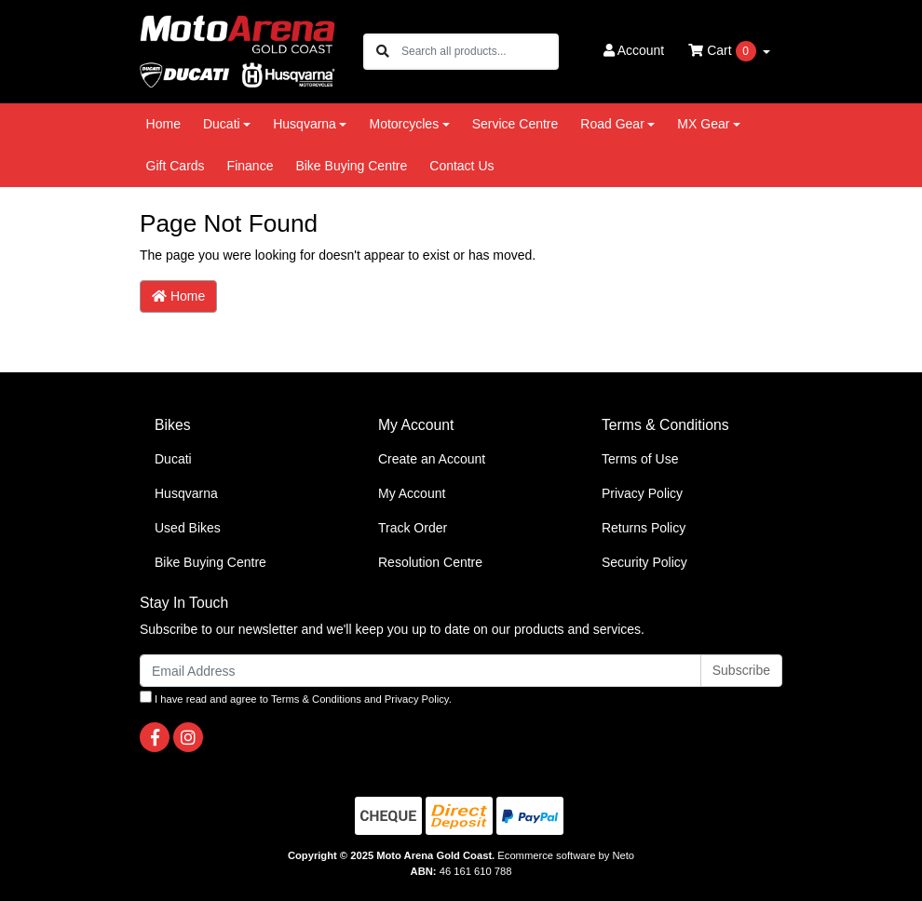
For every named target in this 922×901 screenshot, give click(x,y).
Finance (250, 165)
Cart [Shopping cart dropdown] (723, 51)
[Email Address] (420, 670)
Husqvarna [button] (304, 123)
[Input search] (479, 51)
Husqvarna (186, 493)
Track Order (412, 527)
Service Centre (515, 123)
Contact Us (461, 165)
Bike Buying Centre (351, 165)
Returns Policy (643, 527)
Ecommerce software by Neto (565, 855)
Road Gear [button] (612, 123)
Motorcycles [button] (404, 123)
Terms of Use (640, 458)
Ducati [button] (221, 123)
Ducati (173, 458)
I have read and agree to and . (296, 698)
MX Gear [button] (703, 123)
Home (163, 123)
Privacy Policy (642, 493)
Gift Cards (175, 165)
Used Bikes (188, 527)
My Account (411, 493)
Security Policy (644, 562)
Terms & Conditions (316, 699)
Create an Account (431, 458)
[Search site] (382, 51)
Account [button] (634, 50)
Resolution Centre (430, 562)
